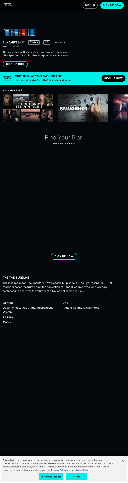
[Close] (122, 460)
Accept (76, 476)
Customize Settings (51, 476)
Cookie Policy (82, 469)
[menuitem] (8, 5)
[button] (15, 64)
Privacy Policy (58, 469)
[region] (64, 36)
